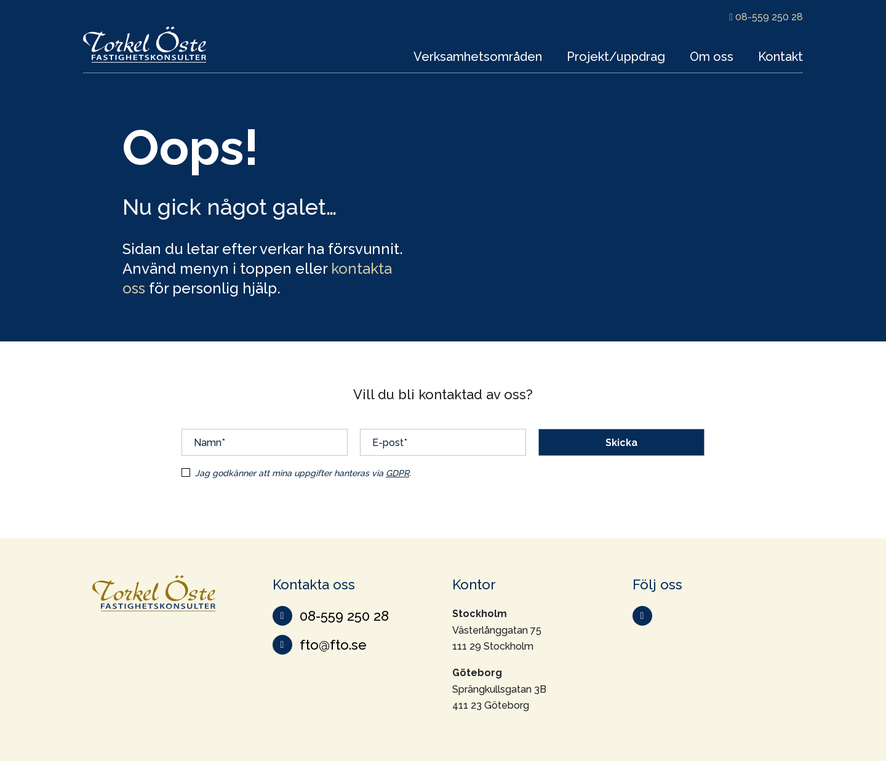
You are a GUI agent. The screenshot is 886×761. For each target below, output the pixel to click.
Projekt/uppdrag (616, 56)
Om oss (711, 56)
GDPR (397, 473)
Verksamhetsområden (477, 56)
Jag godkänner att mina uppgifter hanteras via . (303, 473)
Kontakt (780, 56)
